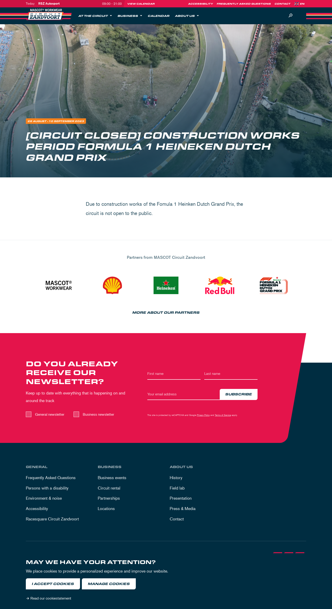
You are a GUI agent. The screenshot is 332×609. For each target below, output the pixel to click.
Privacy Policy (203, 415)
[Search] (290, 15)
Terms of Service (223, 415)
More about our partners (166, 314)
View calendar (141, 3)
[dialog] (166, 581)
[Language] (303, 3)
